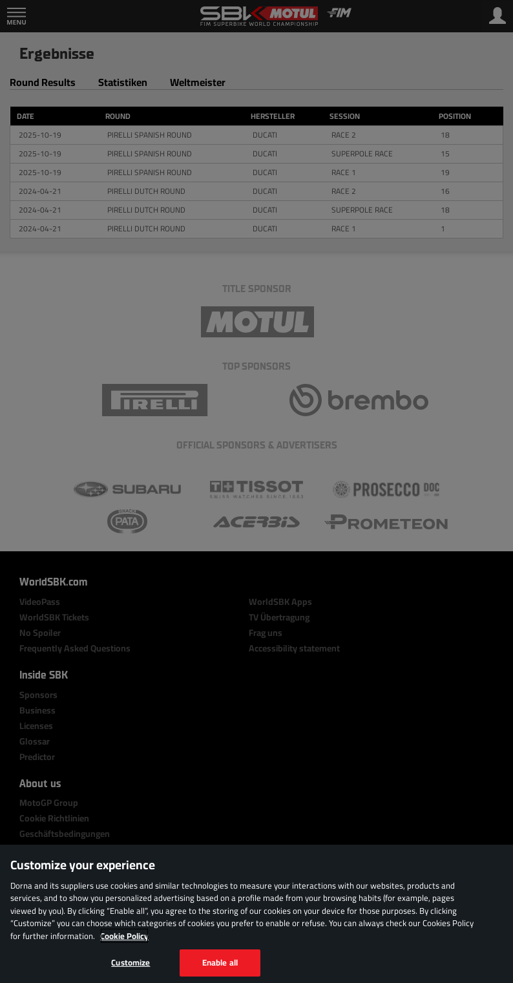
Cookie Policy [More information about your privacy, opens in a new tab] (124, 936)
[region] (256, 914)
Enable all (220, 962)
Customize (130, 962)
